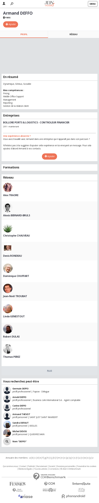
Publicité (31, 466)
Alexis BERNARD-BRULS (16, 215)
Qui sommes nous (10, 466)
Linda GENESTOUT (14, 316)
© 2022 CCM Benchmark (70, 469)
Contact (23, 466)
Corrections (54, 469)
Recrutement (42, 466)
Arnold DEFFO (19, 397)
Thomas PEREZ (11, 356)
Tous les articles (40, 469)
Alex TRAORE (10, 195)
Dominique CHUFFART (16, 276)
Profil (23, 34)
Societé (52, 466)
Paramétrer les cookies (86, 466)
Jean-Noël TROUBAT (15, 296)
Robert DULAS (11, 336)
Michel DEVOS (19, 431)
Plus (49, 370)
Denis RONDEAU (12, 255)
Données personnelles (66, 466)
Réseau (73, 34)
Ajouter (12, 24)
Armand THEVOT (21, 414)
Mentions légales (25, 469)
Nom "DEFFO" (19, 441)
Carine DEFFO (19, 405)
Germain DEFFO (20, 388)
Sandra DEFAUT (20, 422)
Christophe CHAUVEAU (16, 235)
